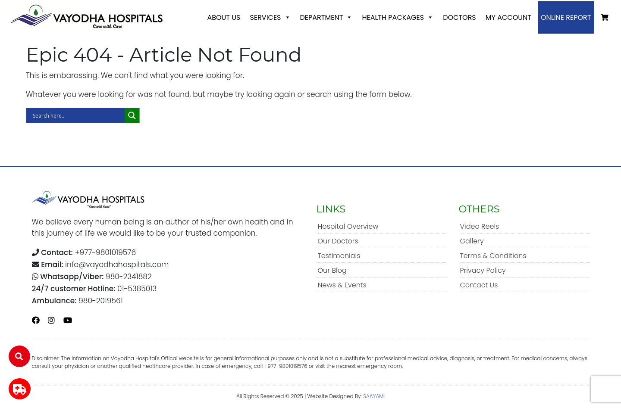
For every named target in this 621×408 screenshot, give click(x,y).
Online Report (566, 17)
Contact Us (479, 285)
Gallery (472, 241)
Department (326, 17)
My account (508, 17)
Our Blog (332, 270)
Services (270, 17)
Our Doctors (338, 241)
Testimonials (339, 256)
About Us (223, 17)
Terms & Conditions (493, 256)
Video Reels (479, 226)
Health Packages (397, 17)
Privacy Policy (483, 270)
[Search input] (77, 115)
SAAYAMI (374, 396)
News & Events (342, 285)
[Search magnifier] (132, 115)
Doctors (459, 17)
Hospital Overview (348, 226)
